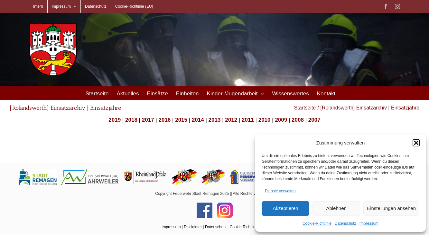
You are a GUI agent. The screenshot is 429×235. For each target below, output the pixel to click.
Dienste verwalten (280, 191)
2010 (264, 120)
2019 (114, 120)
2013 (215, 120)
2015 (181, 120)
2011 (248, 120)
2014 (198, 120)
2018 (131, 120)
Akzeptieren (285, 208)
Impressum (368, 223)
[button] (416, 143)
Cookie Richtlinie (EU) (248, 227)
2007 (314, 120)
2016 (164, 120)
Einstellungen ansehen (391, 208)
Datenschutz (345, 223)
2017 (148, 120)
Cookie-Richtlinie (317, 223)
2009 (281, 120)
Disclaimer (193, 227)
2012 (231, 120)
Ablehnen (336, 208)
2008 (298, 120)
